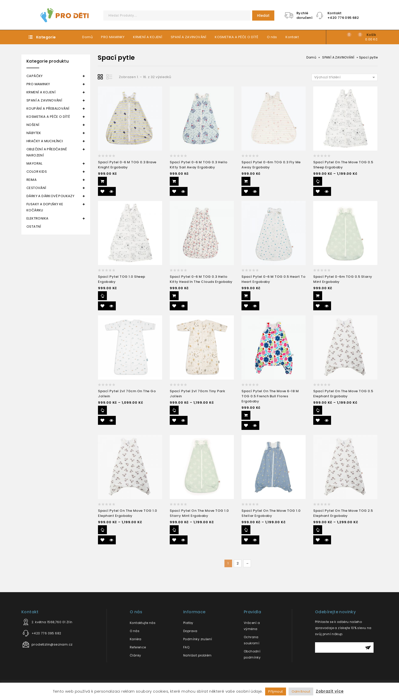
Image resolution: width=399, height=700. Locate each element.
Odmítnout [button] (301, 691)
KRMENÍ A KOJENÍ (147, 37)
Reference (138, 647)
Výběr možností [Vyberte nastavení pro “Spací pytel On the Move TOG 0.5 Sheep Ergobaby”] (317, 181)
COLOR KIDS (36, 171)
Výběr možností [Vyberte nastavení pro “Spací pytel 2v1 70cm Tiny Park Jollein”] (174, 410)
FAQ (186, 647)
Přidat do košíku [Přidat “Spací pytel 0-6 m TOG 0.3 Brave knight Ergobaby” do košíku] (102, 181)
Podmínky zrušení (197, 639)
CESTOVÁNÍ (36, 187)
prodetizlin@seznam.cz (52, 644)
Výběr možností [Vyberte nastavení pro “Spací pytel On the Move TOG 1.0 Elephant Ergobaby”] (102, 529)
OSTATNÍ (33, 226)
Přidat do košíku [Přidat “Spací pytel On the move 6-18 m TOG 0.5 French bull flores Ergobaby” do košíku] (245, 415)
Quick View (111, 191)
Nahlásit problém (197, 655)
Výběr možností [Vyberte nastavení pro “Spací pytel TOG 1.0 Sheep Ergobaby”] (102, 295)
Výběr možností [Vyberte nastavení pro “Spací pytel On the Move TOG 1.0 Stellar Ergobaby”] (245, 529)
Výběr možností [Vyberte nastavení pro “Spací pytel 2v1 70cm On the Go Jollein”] (102, 410)
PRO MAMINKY (112, 37)
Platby (188, 623)
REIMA (31, 179)
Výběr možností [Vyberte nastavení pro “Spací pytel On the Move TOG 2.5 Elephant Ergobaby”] (317, 529)
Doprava (190, 631)
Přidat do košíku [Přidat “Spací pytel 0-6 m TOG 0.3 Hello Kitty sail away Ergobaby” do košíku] (174, 181)
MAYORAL (34, 163)
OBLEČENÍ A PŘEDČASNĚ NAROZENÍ (46, 152)
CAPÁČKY (34, 76)
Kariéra (135, 639)
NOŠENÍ (32, 124)
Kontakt (292, 37)
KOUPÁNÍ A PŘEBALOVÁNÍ (47, 108)
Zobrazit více (330, 691)
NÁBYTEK (33, 132)
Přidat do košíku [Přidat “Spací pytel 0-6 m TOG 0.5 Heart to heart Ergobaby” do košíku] (245, 295)
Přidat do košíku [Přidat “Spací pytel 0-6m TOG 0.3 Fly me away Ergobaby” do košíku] (245, 181)
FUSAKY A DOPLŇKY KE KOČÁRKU (44, 207)
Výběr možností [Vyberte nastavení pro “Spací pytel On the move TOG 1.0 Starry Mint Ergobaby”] (174, 529)
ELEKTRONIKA (37, 218)
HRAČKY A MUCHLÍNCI (44, 141)
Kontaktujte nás (142, 623)
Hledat (263, 15)
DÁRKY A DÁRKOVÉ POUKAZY (50, 196)
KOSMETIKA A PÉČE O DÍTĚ (236, 37)
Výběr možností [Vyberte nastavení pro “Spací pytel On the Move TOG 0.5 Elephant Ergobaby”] (317, 410)
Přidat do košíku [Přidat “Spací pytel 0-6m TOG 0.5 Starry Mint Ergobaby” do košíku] (317, 295)
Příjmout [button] (275, 691)
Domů (87, 37)
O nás (272, 37)
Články (135, 655)
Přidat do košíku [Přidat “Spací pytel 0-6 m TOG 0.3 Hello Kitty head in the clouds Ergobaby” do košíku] (174, 295)
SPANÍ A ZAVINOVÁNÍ (188, 37)
